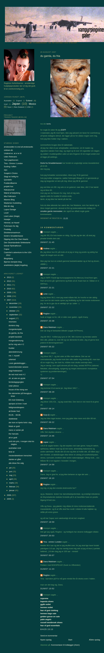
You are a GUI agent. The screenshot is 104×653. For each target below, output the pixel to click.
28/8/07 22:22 (47, 307)
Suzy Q (46, 415)
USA (29, 107)
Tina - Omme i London (13, 163)
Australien (8, 101)
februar (12, 487)
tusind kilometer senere (18, 367)
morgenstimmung (16, 340)
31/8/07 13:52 (47, 588)
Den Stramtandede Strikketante (17, 242)
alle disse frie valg (16, 463)
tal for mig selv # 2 (16, 344)
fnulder (11, 348)
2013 (9, 277)
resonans (12, 322)
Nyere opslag (46, 640)
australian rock (15, 448)
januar (12, 490)
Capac (6, 249)
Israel (6, 104)
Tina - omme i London (52, 542)
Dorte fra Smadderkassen (51, 163)
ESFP (63, 130)
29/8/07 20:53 (47, 536)
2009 (9, 292)
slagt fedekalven (15, 371)
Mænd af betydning (12, 193)
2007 (9, 300)
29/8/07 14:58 (47, 464)
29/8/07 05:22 (47, 347)
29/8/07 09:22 (47, 422)
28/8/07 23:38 (47, 321)
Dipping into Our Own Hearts (16, 239)
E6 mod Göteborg (16, 400)
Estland (29, 100)
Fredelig (7, 229)
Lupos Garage (10, 209)
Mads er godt (14, 426)
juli (10, 468)
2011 (9, 285)
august (12, 318)
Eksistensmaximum (12, 232)
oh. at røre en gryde (17, 378)
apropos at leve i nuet (18, 404)
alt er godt (13, 437)
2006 (9, 495)
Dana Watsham (49, 327)
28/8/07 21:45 (47, 242)
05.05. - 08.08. (15, 415)
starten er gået (15, 459)
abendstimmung (15, 352)
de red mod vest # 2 (17, 374)
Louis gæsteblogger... (18, 363)
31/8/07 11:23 (47, 569)
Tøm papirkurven (11, 160)
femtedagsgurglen (16, 382)
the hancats (13, 434)
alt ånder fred (14, 411)
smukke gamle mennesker (51, 211)
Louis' (6, 213)
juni (11, 471)
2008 (9, 296)
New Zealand (19, 107)
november (13, 307)
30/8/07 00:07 (47, 555)
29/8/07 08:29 (47, 392)
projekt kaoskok (15, 337)
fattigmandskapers (16, 407)
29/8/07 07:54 (47, 378)
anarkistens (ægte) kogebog (16, 265)
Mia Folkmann (10, 196)
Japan (16, 103)
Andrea (46, 248)
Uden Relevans (10, 157)
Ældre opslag (94, 640)
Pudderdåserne (10, 183)
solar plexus (14, 386)
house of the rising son (18, 389)
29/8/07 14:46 (47, 436)
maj (11, 475)
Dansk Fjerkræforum (12, 246)
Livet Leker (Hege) (12, 216)
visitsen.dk (8, 150)
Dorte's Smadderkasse (13, 236)
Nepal (9, 107)
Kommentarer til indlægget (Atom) (65, 645)
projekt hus (8, 186)
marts (11, 483)
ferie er (11, 452)
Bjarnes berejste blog (13, 262)
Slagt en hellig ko (11, 176)
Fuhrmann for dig (11, 226)
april (11, 479)
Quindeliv (8, 180)
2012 (9, 281)
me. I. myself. (14, 356)
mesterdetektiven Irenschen (20, 455)
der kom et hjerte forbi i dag (20, 422)
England (19, 101)
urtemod (12, 359)
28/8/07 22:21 (47, 268)
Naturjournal (9, 190)
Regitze (46, 314)
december (13, 303)
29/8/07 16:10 (47, 478)
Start (70, 640)
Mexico (32, 104)
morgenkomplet (15, 329)
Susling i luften (10, 166)
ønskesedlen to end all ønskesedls (18, 147)
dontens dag (14, 325)
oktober (12, 311)
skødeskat (13, 419)
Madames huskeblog (12, 203)
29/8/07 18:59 (47, 522)
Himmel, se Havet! (11, 223)
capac (45, 442)
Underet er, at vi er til (12, 153)
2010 (9, 289)
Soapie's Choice (11, 173)
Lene (45, 294)
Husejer (7, 219)
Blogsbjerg (8, 258)
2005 (9, 499)
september (14, 315)
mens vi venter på (16, 430)
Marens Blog (9, 200)
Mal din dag (9, 206)
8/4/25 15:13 (46, 629)
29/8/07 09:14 (47, 408)
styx (5, 170)
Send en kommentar (48, 636)
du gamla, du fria (16, 333)
